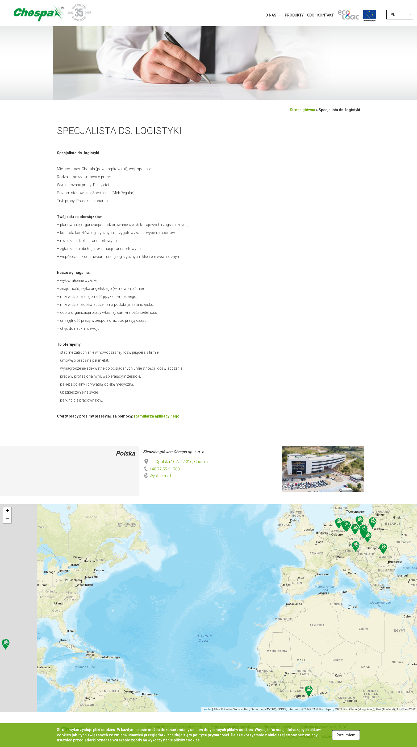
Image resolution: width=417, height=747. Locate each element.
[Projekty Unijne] (369, 15)
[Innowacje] (348, 15)
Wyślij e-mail (160, 475)
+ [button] (7, 511)
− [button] (7, 519)
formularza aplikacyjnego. (157, 416)
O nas (273, 15)
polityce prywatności (211, 735)
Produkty (294, 15)
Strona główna (302, 110)
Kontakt (325, 15)
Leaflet (207, 709)
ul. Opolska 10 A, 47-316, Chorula (175, 461)
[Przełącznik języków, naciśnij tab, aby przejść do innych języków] (399, 14)
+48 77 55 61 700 (161, 469)
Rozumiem (346, 735)
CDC (310, 15)
